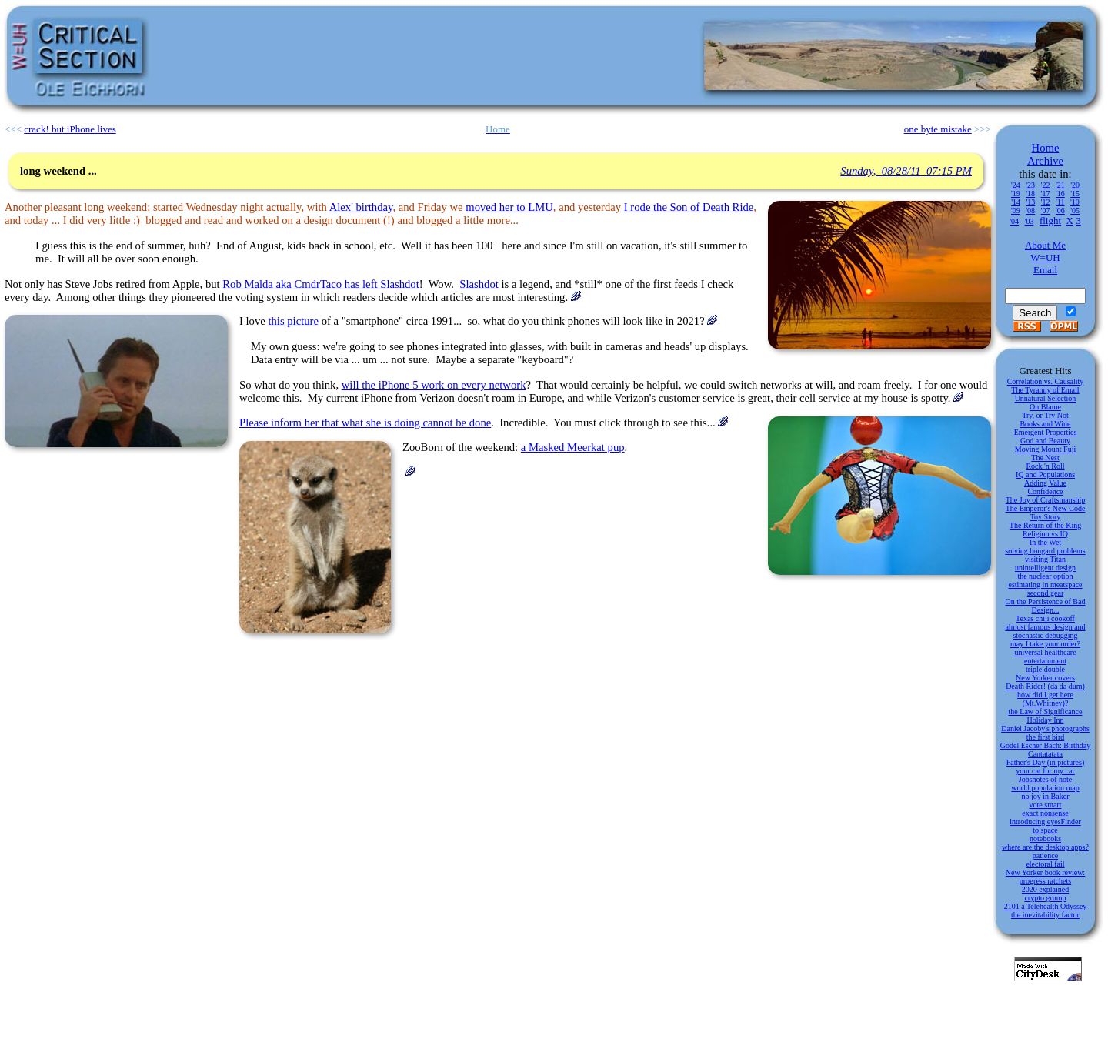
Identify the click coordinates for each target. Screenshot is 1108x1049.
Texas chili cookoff (1045, 618)
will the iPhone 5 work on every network (434, 385)
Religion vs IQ (1045, 534)
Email (1045, 270)
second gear (1045, 593)
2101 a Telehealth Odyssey (1045, 906)
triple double (1045, 669)
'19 (1015, 193)
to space (1045, 830)
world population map (1045, 787)
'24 (1015, 185)
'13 (1030, 202)
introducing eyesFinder (1045, 821)
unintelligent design (1045, 567)
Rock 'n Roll (1045, 466)
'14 (1015, 202)
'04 (1014, 221)
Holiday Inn (1044, 720)
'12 (1045, 202)
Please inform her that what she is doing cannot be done (365, 422)
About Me (1045, 245)
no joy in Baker (1046, 796)
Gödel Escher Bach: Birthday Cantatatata (1045, 749)
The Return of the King (1045, 525)
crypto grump (1045, 898)
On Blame (1045, 407)
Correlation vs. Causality (1045, 381)
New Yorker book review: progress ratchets (1045, 876)
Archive (1045, 161)
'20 (1075, 185)
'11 (1060, 202)
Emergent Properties (1045, 432)
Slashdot (479, 284)
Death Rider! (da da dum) (1045, 686)
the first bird (1045, 737)
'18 (1030, 193)
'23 (1030, 185)
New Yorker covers (1045, 677)
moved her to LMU (509, 207)
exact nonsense (1045, 813)
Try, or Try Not (1045, 415)
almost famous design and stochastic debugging (1045, 631)
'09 (1015, 210)
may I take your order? (1045, 644)
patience (1045, 855)
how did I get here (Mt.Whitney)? (1045, 698)
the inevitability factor (1045, 914)
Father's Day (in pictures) (1045, 762)
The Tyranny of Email (1045, 390)
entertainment (1045, 660)
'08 (1030, 210)
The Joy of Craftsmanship (1046, 500)
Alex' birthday (361, 207)
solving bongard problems (1045, 550)
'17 (1045, 193)
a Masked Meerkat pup (573, 447)
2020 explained (1045, 889)
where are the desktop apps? (1045, 847)
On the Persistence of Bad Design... (1046, 605)
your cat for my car (1045, 771)
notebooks (1045, 838)
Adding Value (1045, 483)
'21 (1060, 185)
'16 (1060, 193)
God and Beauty (1045, 440)
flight (1050, 220)
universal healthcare (1045, 652)
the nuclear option (1045, 576)
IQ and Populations (1045, 474)
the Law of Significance (1046, 711)
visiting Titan (1045, 559)
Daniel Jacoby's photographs (1045, 728)
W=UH (1045, 257)
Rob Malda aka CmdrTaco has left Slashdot (320, 284)
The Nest (1045, 457)
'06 (1060, 210)
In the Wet (1045, 542)
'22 (1045, 185)
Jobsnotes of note (1045, 779)
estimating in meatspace (1045, 584)
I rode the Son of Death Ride (689, 207)
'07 (1045, 210)
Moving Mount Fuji (1045, 449)
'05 (1075, 210)
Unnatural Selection (1045, 398)
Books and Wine (1045, 423)
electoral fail (1045, 864)
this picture (293, 321)
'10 (1075, 202)
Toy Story (1045, 517)
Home (1046, 148)
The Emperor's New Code (1046, 508)
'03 (1029, 221)
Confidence (1045, 491)
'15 (1075, 193)
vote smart (1046, 804)
